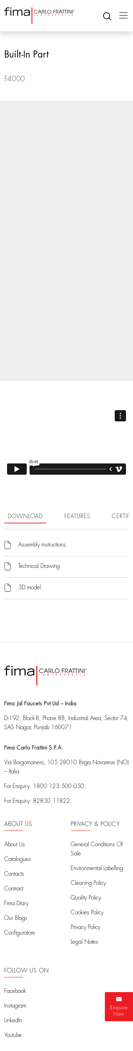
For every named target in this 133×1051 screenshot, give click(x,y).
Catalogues (17, 859)
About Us (14, 844)
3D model (29, 587)
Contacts (14, 874)
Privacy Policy (85, 927)
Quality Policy (86, 898)
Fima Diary (16, 903)
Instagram (15, 1006)
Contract (13, 888)
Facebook (15, 991)
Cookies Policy (87, 912)
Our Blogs (15, 918)
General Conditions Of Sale (97, 849)
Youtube (13, 1035)
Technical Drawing (39, 566)
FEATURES (77, 516)
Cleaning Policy (88, 883)
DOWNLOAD (25, 516)
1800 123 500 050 (58, 786)
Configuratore (19, 933)
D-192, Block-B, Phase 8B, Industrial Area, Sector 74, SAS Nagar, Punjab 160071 (66, 723)
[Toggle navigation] (121, 15)
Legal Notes (84, 942)
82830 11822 (51, 801)
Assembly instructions (42, 545)
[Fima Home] (39, 16)
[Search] (107, 15)
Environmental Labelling (97, 868)
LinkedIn (13, 1020)
